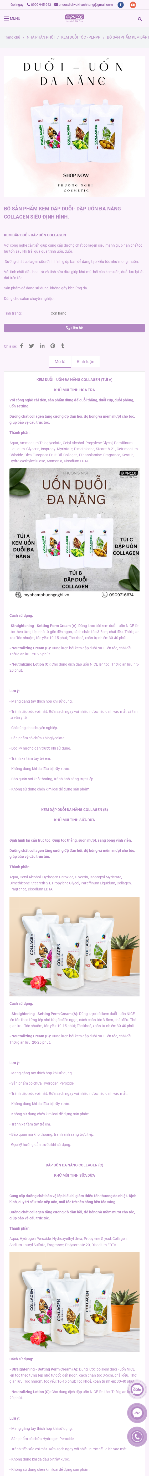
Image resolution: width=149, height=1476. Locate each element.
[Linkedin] (42, 346)
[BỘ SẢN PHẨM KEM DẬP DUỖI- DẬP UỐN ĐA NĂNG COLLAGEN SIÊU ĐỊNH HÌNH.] (74, 18)
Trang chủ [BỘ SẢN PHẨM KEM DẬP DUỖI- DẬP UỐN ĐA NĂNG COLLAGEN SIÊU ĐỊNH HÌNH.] (12, 37)
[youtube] (133, 5)
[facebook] (121, 5)
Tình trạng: (13, 313)
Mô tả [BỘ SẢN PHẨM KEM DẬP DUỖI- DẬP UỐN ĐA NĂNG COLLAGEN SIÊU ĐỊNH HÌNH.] (60, 361)
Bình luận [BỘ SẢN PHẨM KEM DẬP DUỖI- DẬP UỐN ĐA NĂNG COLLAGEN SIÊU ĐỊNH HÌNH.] (85, 361)
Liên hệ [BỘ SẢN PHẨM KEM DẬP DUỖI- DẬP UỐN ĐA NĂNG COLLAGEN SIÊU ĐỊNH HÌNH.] (74, 328)
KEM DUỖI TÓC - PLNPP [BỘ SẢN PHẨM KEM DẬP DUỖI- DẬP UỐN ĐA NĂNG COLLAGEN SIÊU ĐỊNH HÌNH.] (80, 37)
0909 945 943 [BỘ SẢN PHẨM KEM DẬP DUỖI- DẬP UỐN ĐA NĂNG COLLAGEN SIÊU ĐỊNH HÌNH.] (39, 5)
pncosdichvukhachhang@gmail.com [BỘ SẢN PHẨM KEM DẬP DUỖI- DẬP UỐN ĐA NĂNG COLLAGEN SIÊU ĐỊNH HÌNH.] (83, 5)
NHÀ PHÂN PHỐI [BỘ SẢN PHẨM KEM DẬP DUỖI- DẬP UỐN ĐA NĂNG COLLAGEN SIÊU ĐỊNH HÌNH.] (41, 37)
